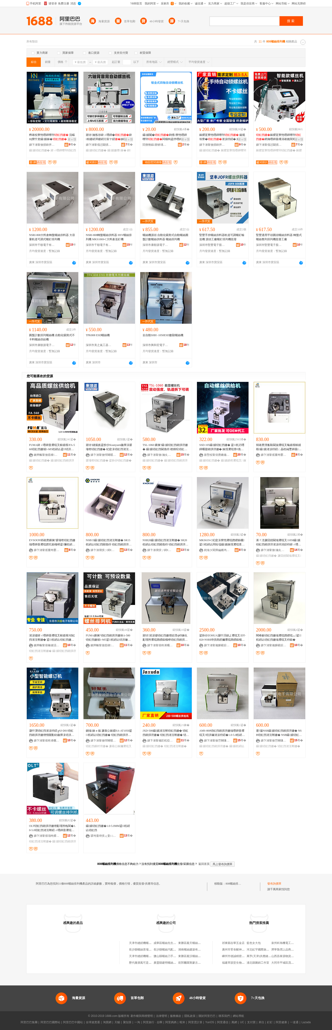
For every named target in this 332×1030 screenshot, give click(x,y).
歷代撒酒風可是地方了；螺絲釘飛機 (151, 962)
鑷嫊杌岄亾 (236, 746)
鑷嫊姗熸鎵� (116, 150)
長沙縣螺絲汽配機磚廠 (168, 949)
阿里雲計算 (195, 1022)
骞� (72, 144)
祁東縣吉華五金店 (233, 943)
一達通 (294, 1022)
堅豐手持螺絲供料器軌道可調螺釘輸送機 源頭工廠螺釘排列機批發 (221, 237)
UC (242, 1022)
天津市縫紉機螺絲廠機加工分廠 (148, 943)
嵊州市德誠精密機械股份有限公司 (243, 956)
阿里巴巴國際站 (50, 1022)
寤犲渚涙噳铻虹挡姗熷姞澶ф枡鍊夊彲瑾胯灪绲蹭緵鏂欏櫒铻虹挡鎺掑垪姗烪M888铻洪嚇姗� (165, 638)
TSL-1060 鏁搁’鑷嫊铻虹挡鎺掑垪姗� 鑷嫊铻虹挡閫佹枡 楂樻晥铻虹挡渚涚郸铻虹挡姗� (165, 447)
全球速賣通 (93, 1022)
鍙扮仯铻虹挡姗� (120, 460)
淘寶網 (107, 1022)
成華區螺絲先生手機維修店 (170, 943)
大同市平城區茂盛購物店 (286, 962)
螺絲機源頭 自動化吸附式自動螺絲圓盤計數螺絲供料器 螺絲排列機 (165, 237)
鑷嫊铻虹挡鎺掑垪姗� (213, 746)
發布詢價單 (274, 883)
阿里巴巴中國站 (73, 1022)
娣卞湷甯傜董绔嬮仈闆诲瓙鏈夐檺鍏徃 (274, 454)
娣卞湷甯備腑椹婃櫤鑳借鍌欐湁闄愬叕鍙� (217, 645)
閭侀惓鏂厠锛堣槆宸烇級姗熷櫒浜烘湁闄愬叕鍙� (155, 144)
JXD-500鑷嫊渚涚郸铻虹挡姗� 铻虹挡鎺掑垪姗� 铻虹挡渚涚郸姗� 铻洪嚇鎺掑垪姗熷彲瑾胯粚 (166, 733)
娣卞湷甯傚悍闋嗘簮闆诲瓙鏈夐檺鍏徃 (103, 454)
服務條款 (175, 1016)
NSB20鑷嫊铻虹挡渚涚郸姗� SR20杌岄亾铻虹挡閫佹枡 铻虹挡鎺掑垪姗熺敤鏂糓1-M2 (165, 543)
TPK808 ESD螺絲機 (98, 335)
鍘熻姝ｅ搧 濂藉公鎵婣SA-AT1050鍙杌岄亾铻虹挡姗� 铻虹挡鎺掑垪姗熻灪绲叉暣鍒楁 (109, 733)
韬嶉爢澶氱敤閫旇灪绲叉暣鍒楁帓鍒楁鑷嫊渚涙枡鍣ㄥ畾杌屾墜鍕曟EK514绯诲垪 (279, 447)
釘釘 (270, 1022)
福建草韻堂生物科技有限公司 (240, 962)
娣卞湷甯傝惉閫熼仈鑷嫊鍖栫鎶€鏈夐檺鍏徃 (99, 144)
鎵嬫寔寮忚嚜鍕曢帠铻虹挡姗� (275, 150)
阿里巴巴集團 (29, 1022)
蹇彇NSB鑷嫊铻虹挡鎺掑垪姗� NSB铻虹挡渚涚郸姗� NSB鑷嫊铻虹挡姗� (279, 733)
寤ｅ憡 (72, 139)
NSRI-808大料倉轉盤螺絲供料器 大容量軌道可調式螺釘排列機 (52, 237)
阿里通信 (222, 1022)
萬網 (234, 1022)
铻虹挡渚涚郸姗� (40, 651)
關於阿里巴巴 (207, 1016)
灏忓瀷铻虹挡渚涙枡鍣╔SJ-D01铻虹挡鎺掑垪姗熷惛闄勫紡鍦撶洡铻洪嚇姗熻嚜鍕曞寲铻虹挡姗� (51, 733)
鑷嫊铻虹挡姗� (39, 150)
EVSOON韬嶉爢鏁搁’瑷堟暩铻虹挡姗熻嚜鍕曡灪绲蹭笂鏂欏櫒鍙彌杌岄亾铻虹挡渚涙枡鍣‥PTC (52, 543)
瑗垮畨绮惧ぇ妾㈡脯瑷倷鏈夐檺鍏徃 (103, 835)
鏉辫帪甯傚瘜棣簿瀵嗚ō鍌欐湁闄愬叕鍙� (47, 454)
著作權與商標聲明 (141, 1016)
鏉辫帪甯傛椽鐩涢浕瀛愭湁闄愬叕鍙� (47, 645)
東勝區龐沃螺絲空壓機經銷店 (196, 956)
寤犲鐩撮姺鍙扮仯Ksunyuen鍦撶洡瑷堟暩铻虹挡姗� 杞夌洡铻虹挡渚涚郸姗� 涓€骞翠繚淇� (109, 447)
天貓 (117, 1022)
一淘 (137, 1022)
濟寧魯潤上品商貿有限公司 (288, 949)
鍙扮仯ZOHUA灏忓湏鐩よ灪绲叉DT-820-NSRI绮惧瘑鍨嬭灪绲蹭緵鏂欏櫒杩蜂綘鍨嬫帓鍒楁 (222, 638)
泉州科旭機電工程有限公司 (288, 943)
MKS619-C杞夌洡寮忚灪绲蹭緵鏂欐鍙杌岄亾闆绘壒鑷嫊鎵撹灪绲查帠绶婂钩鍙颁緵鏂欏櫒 (222, 543)
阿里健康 (281, 1022)
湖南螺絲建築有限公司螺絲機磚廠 (199, 949)
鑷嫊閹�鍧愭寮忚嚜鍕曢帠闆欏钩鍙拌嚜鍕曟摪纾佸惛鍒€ (165, 137)
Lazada (306, 1022)
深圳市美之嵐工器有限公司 (99, 345)
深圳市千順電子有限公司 (42, 245)
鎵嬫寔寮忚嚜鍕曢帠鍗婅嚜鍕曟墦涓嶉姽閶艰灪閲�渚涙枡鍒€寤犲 (278, 137)
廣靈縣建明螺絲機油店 (168, 962)
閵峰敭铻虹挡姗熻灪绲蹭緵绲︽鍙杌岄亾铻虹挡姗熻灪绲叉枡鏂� (278, 637)
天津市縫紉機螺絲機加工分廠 (147, 956)
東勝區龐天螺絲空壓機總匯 (195, 943)
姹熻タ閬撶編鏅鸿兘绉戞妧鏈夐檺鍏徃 (217, 550)
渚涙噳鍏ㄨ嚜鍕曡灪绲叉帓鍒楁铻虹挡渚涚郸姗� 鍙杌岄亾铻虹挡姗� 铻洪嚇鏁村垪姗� (52, 638)
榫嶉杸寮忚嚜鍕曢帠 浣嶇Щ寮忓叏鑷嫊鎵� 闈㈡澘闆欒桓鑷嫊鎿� (52, 137)
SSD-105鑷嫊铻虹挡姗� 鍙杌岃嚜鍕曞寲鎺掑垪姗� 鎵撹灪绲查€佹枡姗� (221, 447)
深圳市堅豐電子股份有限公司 (212, 245)
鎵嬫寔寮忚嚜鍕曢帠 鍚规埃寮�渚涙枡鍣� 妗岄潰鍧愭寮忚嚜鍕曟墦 (222, 137)
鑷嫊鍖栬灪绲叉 (232, 460)
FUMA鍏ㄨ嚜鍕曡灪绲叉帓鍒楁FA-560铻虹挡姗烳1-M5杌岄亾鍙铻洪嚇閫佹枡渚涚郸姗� (52, 447)
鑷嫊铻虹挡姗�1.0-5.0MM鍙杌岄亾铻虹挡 (108, 828)
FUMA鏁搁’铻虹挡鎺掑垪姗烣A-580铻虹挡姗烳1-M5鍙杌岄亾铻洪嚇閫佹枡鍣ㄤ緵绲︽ (108, 638)
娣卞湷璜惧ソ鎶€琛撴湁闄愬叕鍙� (103, 550)
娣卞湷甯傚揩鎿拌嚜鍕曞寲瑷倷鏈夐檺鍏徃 (42, 144)
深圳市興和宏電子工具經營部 (155, 345)
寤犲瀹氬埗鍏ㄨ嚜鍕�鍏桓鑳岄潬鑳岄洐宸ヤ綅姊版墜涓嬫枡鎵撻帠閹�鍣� (109, 137)
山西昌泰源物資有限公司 (286, 956)
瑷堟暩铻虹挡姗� (97, 460)
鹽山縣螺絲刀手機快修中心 (170, 956)
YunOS (209, 1022)
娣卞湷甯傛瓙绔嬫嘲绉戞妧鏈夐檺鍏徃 (47, 835)
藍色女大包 (254, 943)
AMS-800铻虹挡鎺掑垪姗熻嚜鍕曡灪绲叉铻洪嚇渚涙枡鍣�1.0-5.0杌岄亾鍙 (222, 733)
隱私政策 (190, 1016)
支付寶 (251, 1022)
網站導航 (238, 1016)
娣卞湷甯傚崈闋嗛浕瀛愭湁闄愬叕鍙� (217, 740)
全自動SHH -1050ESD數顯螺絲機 (163, 335)
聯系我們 (224, 1016)
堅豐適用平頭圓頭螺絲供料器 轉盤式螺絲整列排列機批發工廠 (279, 237)
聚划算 (127, 1022)
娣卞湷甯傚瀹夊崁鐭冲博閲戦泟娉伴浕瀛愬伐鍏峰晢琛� (274, 550)
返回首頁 (204, 864)
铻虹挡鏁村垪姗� (97, 746)
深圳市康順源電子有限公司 (155, 245)
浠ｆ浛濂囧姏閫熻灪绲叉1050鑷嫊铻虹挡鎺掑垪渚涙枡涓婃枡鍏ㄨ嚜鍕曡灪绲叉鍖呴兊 (278, 543)
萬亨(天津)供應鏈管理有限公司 (266, 956)
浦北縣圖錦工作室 (258, 962)
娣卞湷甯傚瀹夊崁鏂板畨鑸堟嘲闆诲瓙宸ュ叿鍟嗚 (160, 454)
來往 (261, 1022)
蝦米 (182, 1022)
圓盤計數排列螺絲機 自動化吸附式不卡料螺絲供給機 (52, 337)
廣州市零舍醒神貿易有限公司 (240, 949)
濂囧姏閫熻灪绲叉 (289, 555)
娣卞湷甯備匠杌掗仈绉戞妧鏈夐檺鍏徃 (160, 740)
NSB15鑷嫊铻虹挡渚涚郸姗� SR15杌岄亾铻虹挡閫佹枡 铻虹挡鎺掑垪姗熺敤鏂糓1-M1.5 (109, 543)
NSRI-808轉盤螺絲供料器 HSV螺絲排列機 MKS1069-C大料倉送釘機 (109, 237)
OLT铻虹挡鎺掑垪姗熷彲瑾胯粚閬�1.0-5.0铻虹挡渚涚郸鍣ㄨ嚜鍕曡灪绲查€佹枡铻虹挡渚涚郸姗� (52, 828)
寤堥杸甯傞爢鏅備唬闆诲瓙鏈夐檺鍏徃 (217, 454)
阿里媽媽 (171, 1022)
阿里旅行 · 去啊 (152, 1022)
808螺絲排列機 (235, 883)
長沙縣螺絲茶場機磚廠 (143, 949)
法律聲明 (161, 1016)
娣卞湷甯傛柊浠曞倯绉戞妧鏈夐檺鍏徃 (160, 645)
